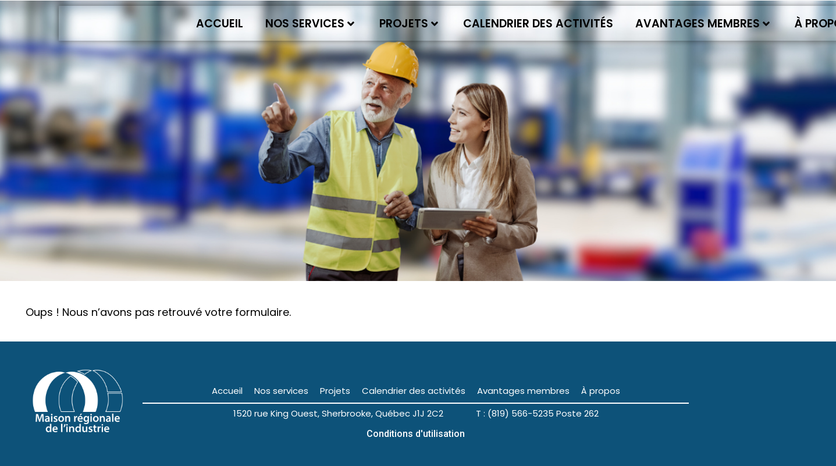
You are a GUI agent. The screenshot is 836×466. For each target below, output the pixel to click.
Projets (408, 23)
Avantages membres (702, 23)
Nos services (309, 23)
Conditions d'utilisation (416, 433)
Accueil (219, 23)
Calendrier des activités (538, 23)
